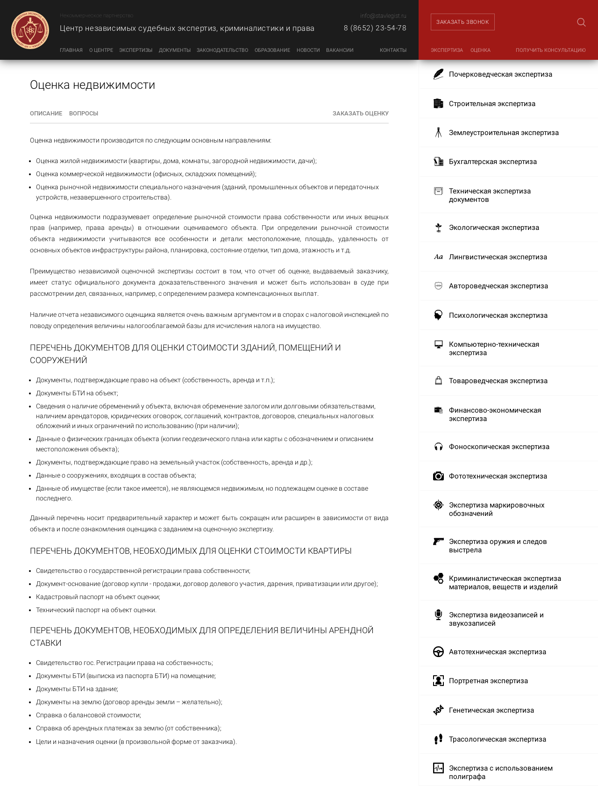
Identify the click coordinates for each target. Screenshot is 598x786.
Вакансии (340, 50)
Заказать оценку (361, 113)
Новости (308, 50)
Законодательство (222, 50)
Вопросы (83, 113)
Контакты (393, 50)
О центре (101, 50)
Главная (71, 50)
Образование (272, 50)
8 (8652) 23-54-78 (375, 28)
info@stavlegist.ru (383, 15)
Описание (46, 113)
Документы (175, 50)
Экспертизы (135, 50)
